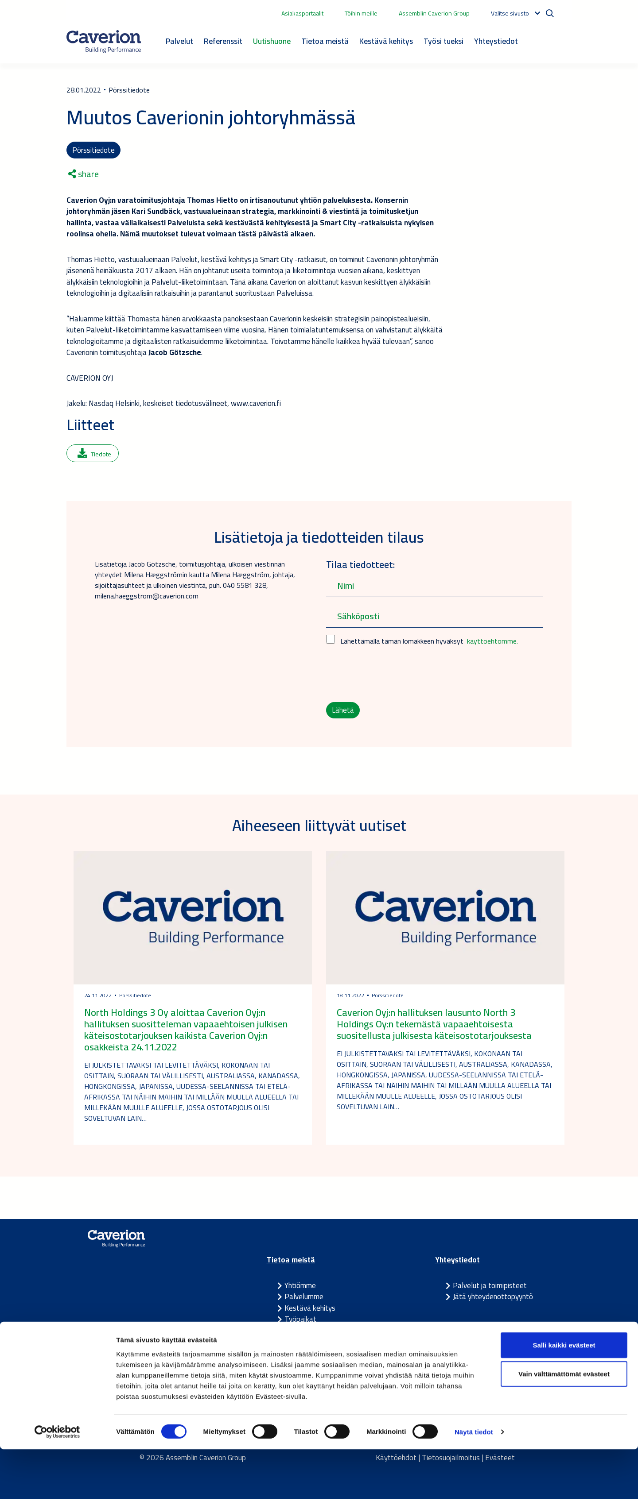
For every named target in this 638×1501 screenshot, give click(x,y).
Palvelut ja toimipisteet (490, 1287)
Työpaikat (300, 1321)
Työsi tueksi (443, 41)
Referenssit (223, 41)
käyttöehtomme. (492, 641)
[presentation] (393, 675)
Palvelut (179, 41)
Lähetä (343, 711)
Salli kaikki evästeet (564, 1396)
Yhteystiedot (496, 41)
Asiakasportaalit (302, 13)
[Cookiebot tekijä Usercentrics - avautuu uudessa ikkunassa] (57, 1483)
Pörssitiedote (93, 150)
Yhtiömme (300, 1287)
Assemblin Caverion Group (434, 13)
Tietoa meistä (325, 41)
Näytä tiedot (474, 1483)
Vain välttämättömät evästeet (564, 1425)
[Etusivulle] (103, 41)
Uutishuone (272, 41)
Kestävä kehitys (386, 41)
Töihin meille (361, 13)
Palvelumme (303, 1299)
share (83, 175)
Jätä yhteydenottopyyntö (493, 1299)
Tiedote (94, 455)
